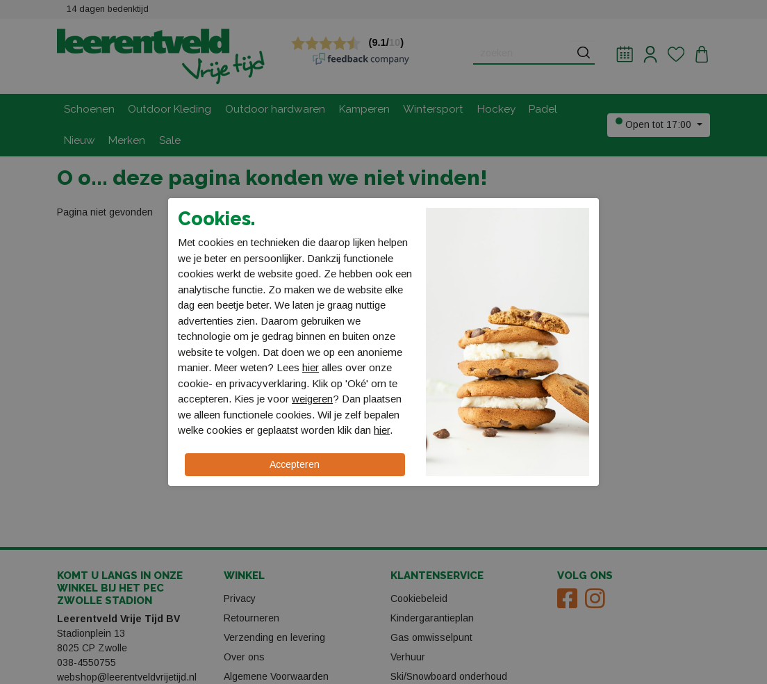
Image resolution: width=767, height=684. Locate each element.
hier (310, 367)
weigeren (312, 399)
